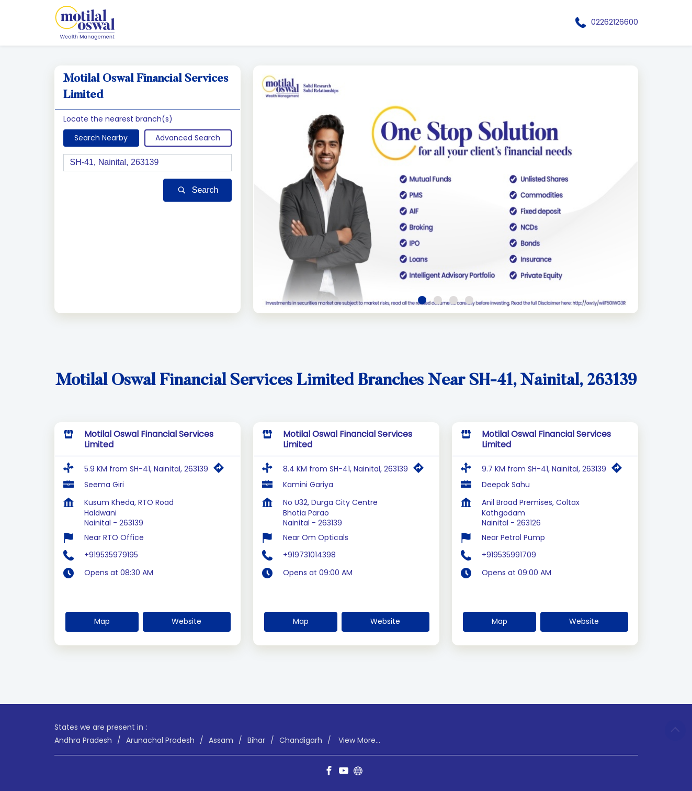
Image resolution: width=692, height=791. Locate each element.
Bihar (256, 740)
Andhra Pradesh (83, 740)
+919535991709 (509, 555)
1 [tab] (422, 300)
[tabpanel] (446, 189)
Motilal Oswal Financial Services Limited (148, 440)
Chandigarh (300, 740)
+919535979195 (111, 555)
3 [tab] (453, 300)
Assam (221, 740)
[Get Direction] (221, 470)
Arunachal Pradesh (160, 740)
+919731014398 (309, 555)
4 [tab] (469, 300)
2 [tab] (438, 300)
